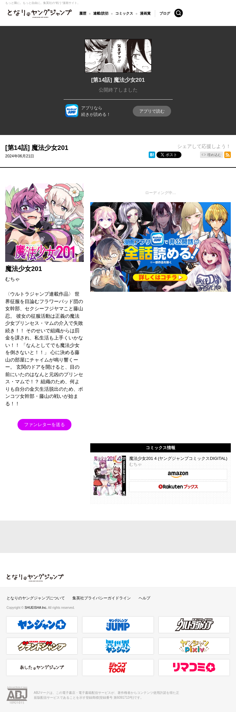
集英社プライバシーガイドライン (101, 598)
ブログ (164, 13)
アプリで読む (152, 111)
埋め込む (214, 155)
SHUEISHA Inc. (36, 607)
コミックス (124, 13)
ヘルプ (144, 598)
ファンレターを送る (44, 424)
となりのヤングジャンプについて (35, 598)
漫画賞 (145, 13)
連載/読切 (100, 13)
